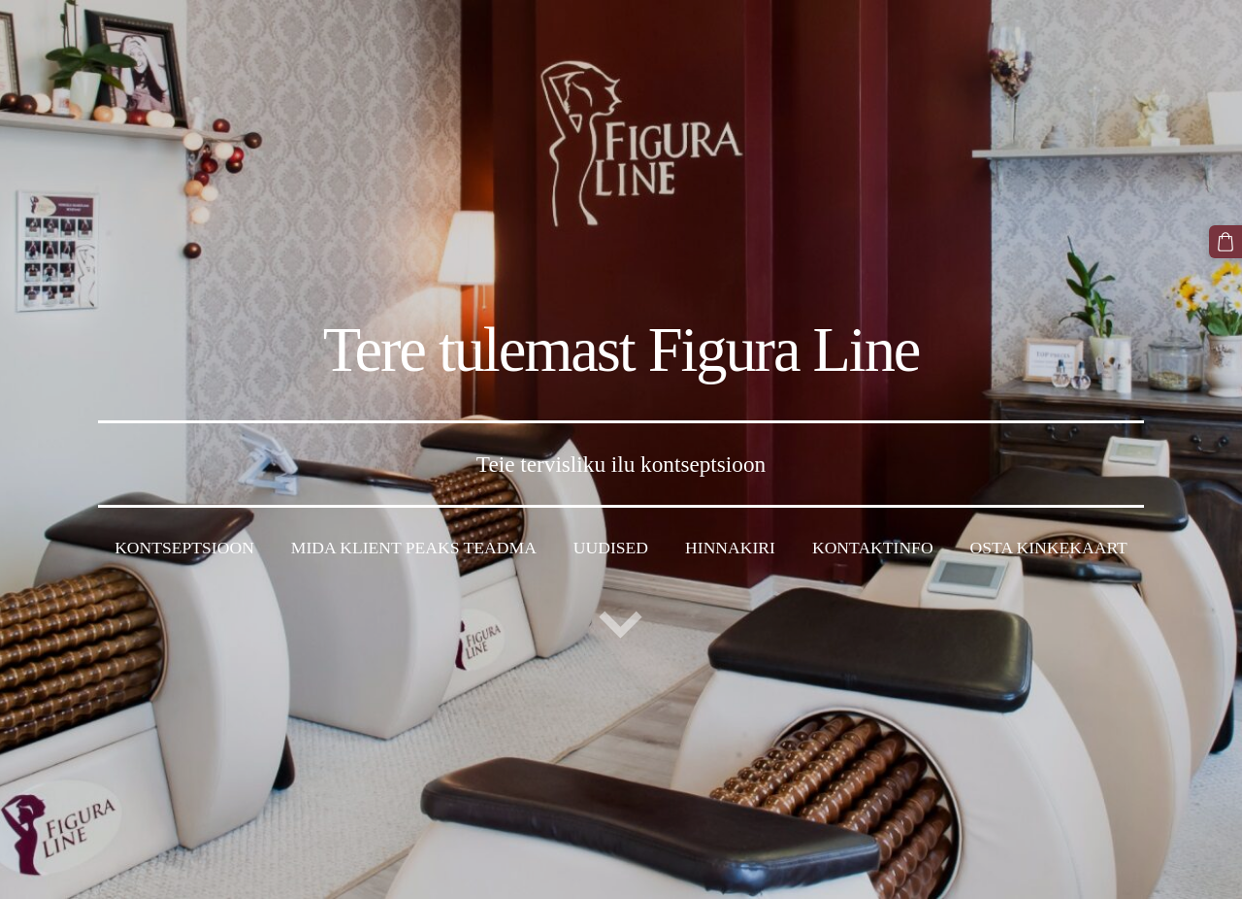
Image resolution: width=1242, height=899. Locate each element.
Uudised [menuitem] (610, 547)
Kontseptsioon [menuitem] (184, 547)
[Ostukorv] (1225, 241)
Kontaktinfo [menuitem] (872, 547)
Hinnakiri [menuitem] (730, 547)
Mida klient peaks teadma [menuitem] (414, 547)
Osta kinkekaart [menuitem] (1049, 547)
